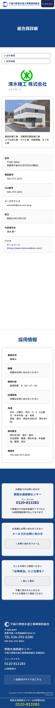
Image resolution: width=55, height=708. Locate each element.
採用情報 (8, 61)
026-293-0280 (22, 637)
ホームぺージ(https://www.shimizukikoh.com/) (24, 246)
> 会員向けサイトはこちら (27, 679)
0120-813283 (27, 503)
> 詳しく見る (27, 581)
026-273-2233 (14, 178)
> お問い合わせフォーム (27, 543)
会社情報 (8, 55)
